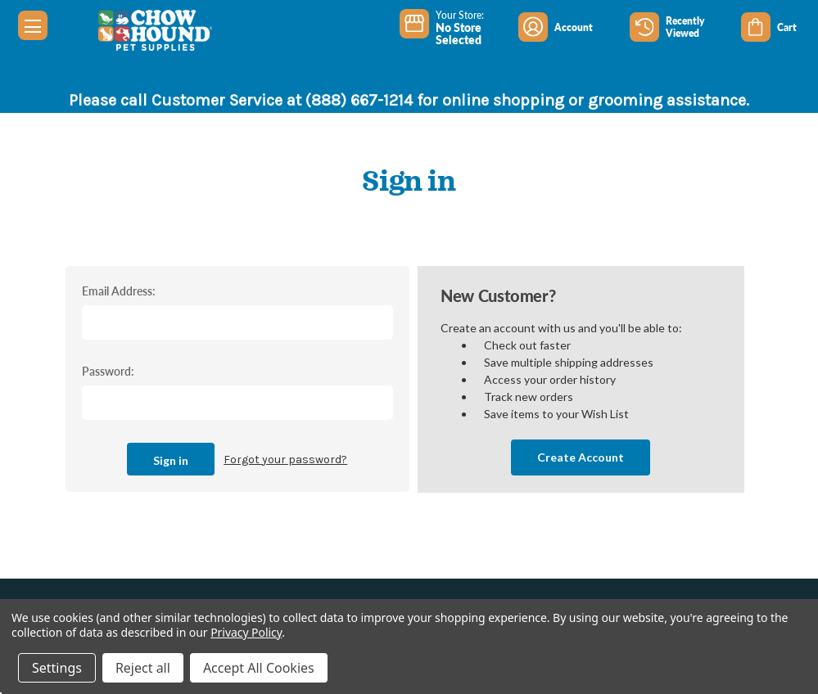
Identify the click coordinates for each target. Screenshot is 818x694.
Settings (57, 668)
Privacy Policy (246, 632)
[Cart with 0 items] (779, 27)
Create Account (580, 457)
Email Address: (119, 290)
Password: (108, 371)
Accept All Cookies (258, 668)
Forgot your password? (285, 459)
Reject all (142, 668)
